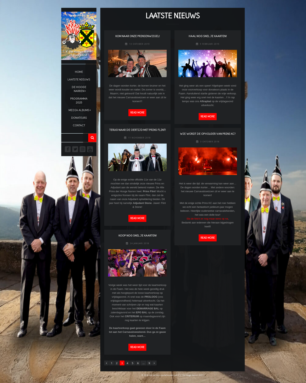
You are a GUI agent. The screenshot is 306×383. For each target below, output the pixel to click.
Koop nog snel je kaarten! (137, 235)
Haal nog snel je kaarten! (208, 36)
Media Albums (78, 110)
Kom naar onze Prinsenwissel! (137, 36)
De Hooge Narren (79, 89)
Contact (79, 125)
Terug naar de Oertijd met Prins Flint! (137, 130)
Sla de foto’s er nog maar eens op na (207, 218)
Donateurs (79, 118)
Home (79, 72)
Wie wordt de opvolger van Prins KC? (208, 134)
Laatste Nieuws (79, 79)
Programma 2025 (78, 100)
